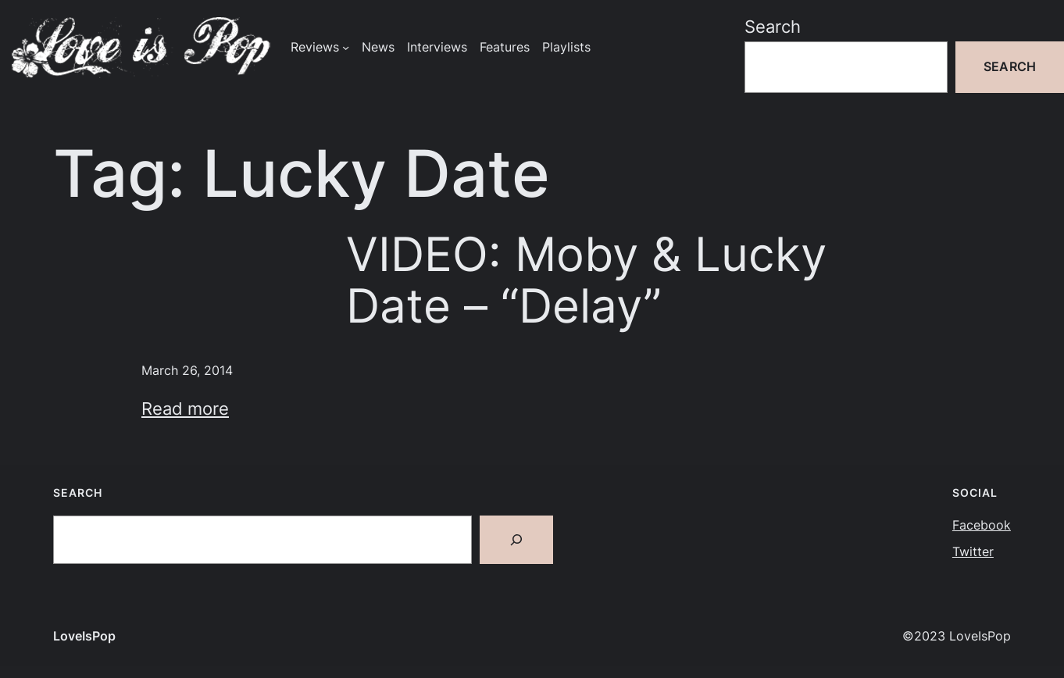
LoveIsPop (84, 636)
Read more (185, 408)
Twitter (973, 551)
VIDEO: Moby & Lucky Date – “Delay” (586, 280)
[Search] (516, 540)
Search (772, 26)
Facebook (981, 525)
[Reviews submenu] (345, 47)
